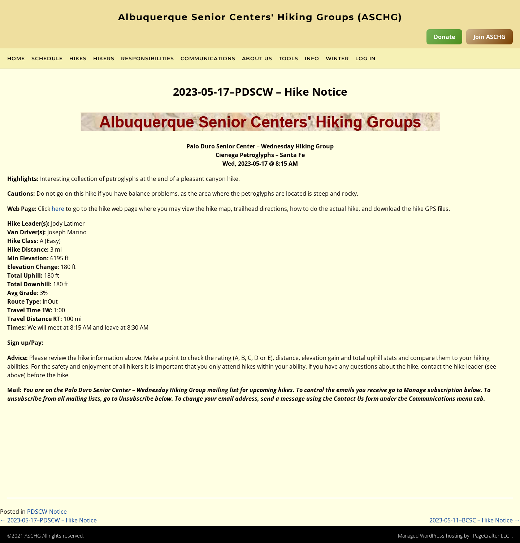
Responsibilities (147, 58)
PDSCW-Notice (47, 512)
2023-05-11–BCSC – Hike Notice (474, 520)
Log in (365, 58)
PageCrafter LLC (491, 535)
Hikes (78, 58)
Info (312, 58)
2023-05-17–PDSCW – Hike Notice (48, 520)
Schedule (47, 58)
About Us (257, 58)
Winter (337, 58)
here (58, 209)
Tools (288, 58)
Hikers (103, 58)
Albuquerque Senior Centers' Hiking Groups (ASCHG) (260, 17)
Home (16, 58)
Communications (208, 58)
